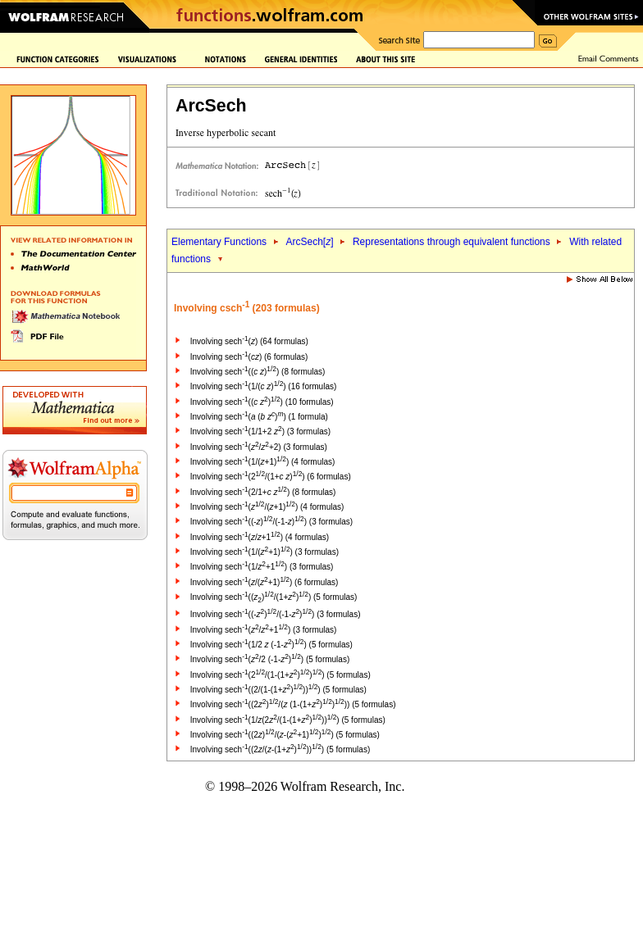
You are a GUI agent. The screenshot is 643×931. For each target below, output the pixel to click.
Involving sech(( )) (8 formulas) (258, 371)
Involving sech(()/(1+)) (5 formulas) (274, 597)
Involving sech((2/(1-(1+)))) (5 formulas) (278, 689)
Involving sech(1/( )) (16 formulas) (263, 386)
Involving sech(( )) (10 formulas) (262, 401)
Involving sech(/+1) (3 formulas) (263, 629)
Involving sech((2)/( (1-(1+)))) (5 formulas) (293, 704)
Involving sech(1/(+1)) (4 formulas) (262, 461)
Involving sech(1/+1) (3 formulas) (262, 566)
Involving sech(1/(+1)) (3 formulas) (264, 551)
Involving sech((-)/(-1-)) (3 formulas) (271, 521)
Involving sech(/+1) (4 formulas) (259, 537)
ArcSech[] (309, 242)
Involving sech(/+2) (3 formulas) (258, 447)
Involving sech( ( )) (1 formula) (259, 416)
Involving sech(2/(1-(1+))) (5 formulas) (280, 674)
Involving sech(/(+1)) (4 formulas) (267, 506)
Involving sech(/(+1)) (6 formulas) (264, 582)
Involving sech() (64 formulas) (249, 341)
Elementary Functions (219, 242)
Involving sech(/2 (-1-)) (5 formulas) (269, 659)
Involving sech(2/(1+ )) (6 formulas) (270, 476)
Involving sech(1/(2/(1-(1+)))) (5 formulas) (287, 719)
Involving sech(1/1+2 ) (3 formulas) (260, 431)
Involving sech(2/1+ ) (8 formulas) (263, 492)
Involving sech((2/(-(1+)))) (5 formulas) (280, 749)
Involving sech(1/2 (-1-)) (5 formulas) (271, 644)
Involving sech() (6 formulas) (249, 356)
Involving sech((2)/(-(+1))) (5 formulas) (285, 734)
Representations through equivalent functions (451, 242)
